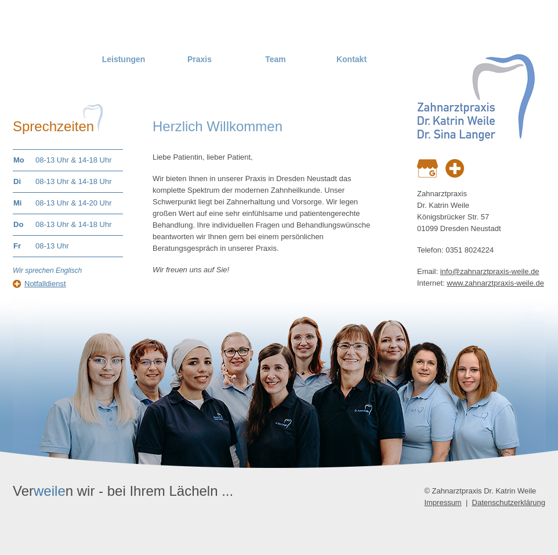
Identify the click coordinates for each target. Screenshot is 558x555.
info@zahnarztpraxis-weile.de (489, 271)
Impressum (442, 502)
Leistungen (124, 59)
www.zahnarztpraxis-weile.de (495, 283)
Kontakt (351, 59)
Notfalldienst (45, 283)
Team (275, 59)
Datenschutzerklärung (508, 502)
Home (48, 59)
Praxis (199, 59)
